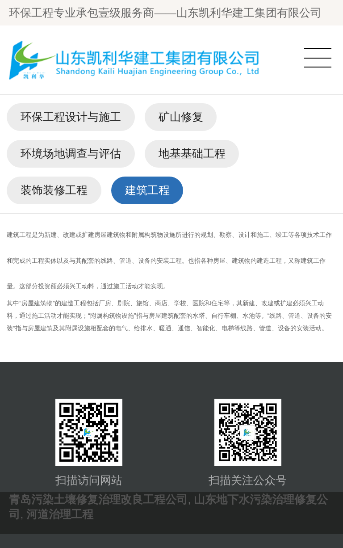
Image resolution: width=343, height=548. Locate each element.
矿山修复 (181, 117)
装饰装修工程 (54, 190)
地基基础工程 (192, 154)
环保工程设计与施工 (71, 117)
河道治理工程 (59, 514)
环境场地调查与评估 (71, 154)
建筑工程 (147, 190)
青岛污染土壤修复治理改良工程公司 (98, 499)
